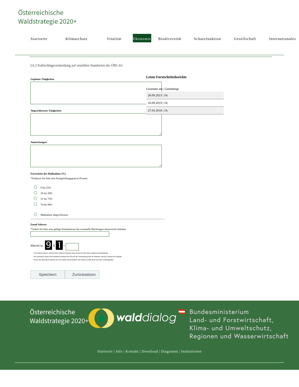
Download (150, 357)
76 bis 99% (47, 217)
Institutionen (191, 357)
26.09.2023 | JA (157, 95)
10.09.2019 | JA (157, 102)
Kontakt (132, 357)
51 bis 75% (47, 211)
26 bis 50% (47, 206)
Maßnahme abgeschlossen (54, 227)
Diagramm (169, 357)
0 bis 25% (47, 200)
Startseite (105, 357)
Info (119, 357)
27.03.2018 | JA (157, 110)
